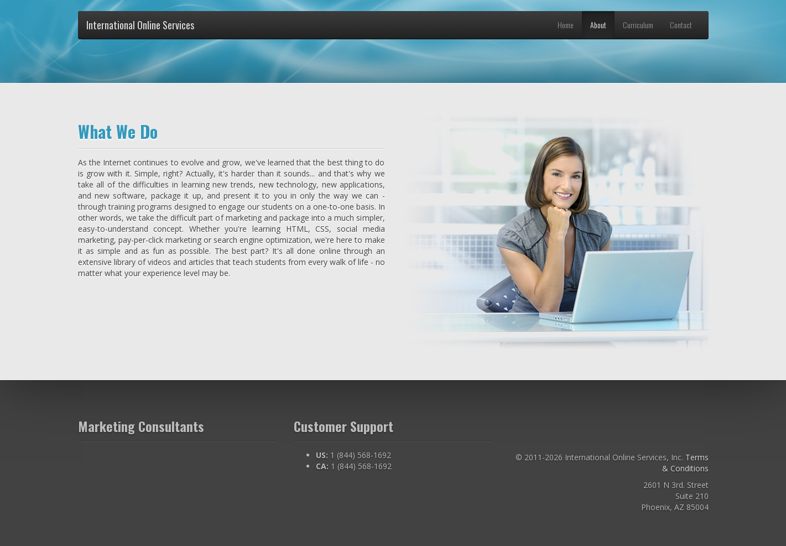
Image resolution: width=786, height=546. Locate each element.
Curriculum (638, 24)
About (598, 24)
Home (566, 24)
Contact (681, 24)
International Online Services (140, 25)
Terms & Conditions (685, 463)
